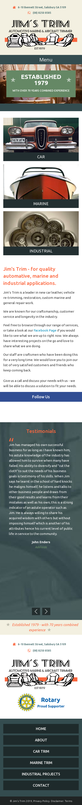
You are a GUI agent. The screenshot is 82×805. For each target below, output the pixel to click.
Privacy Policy (41, 801)
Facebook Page (45, 330)
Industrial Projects (41, 774)
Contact (41, 785)
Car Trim (41, 751)
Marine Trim (41, 763)
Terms (68, 801)
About (41, 740)
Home (41, 729)
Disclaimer (57, 801)
